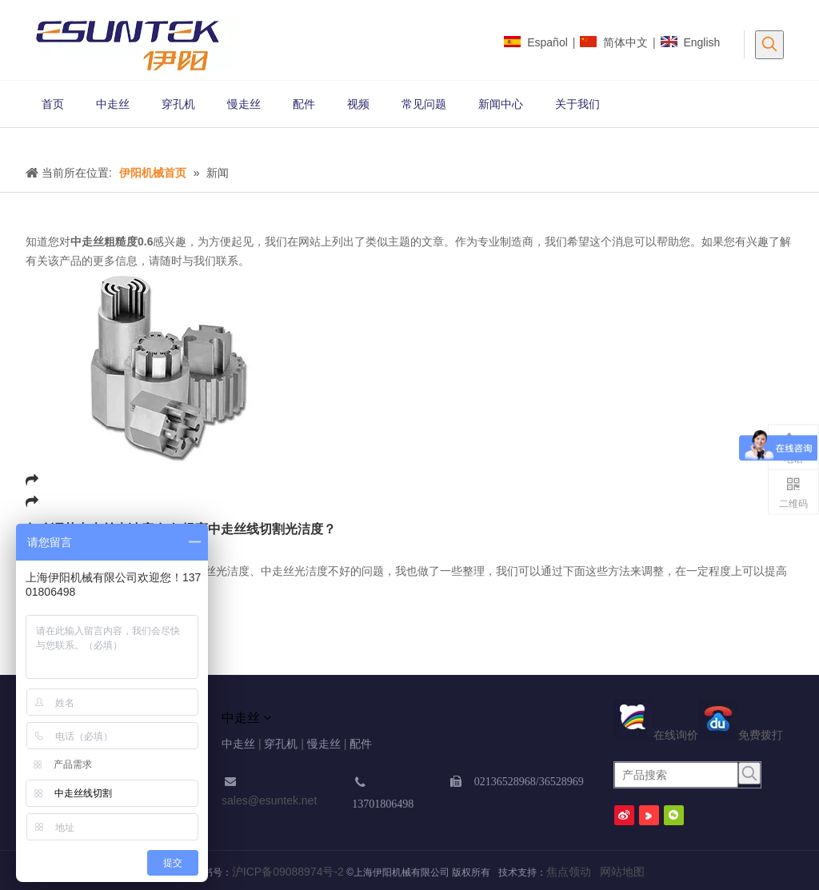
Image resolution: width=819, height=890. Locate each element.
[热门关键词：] (769, 44)
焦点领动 (568, 871)
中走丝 (238, 743)
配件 (361, 743)
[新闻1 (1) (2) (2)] (13, 141)
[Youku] (649, 815)
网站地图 (619, 871)
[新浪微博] (624, 815)
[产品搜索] (676, 775)
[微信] (674, 815)
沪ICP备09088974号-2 (288, 871)
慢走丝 (324, 743)
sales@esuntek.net (269, 800)
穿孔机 (281, 743)
